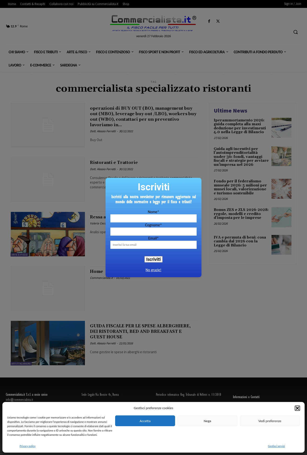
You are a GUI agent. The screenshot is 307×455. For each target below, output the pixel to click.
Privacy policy (27, 446)
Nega (207, 421)
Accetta (145, 421)
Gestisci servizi (276, 446)
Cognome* (153, 225)
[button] (297, 408)
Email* (153, 238)
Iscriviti (153, 259)
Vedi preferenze (269, 421)
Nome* (153, 212)
